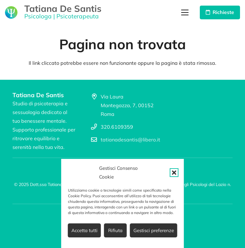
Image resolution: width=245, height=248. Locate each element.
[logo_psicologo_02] (11, 12)
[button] (174, 172)
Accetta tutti (84, 230)
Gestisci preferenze (153, 230)
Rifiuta (115, 230)
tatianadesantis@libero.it (130, 139)
